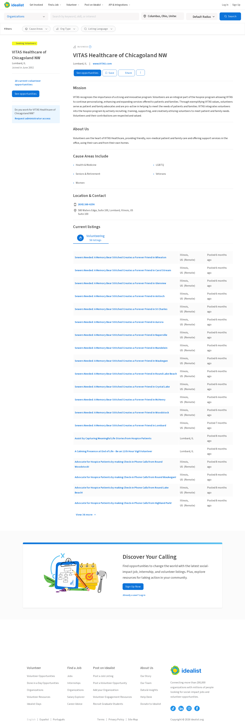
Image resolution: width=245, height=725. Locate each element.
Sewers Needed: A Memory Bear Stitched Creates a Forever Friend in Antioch (120, 296)
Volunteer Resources (38, 697)
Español (44, 719)
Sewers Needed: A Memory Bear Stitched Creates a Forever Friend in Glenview (120, 283)
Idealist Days (34, 704)
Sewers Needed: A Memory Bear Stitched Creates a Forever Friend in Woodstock (122, 412)
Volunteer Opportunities (41, 676)
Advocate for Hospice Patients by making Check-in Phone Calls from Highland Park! (123, 503)
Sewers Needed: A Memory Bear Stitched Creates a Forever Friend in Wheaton (120, 257)
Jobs (70, 676)
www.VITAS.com (102, 63)
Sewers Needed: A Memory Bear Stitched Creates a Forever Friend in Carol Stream (123, 270)
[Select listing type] (26, 16)
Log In (225, 5)
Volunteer (72, 5)
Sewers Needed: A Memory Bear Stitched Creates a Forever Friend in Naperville (121, 335)
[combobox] (94, 16)
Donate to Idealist (150, 704)
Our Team (145, 683)
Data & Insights (149, 690)
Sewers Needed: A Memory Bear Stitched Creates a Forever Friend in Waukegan (121, 361)
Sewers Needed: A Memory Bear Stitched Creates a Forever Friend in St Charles (121, 309)
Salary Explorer (76, 697)
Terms (100, 719)
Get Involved (36, 5)
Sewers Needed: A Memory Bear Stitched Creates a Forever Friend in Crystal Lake (122, 387)
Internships (74, 683)
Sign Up (236, 5)
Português (59, 719)
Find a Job (54, 5)
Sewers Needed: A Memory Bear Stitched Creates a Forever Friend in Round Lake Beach (126, 374)
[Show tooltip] (90, 47)
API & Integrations (119, 5)
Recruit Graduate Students (108, 704)
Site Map (133, 719)
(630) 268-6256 (86, 204)
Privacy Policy (116, 719)
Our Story (145, 676)
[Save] (109, 73)
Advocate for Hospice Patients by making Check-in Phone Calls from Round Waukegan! (125, 477)
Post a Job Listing (103, 676)
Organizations (35, 690)
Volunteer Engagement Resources (112, 697)
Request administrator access (32, 118)
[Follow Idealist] (173, 708)
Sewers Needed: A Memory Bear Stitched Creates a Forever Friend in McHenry (120, 399)
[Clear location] (179, 16)
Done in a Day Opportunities (43, 683)
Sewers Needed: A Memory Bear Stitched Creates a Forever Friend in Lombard (120, 425)
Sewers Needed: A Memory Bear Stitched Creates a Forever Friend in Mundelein (121, 348)
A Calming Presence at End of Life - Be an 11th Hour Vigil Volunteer (113, 451)
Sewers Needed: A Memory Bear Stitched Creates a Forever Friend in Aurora (119, 322)
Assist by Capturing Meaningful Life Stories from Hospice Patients (113, 438)
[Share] (126, 73)
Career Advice (74, 704)
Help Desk (146, 697)
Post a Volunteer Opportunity (110, 683)
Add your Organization (105, 690)
